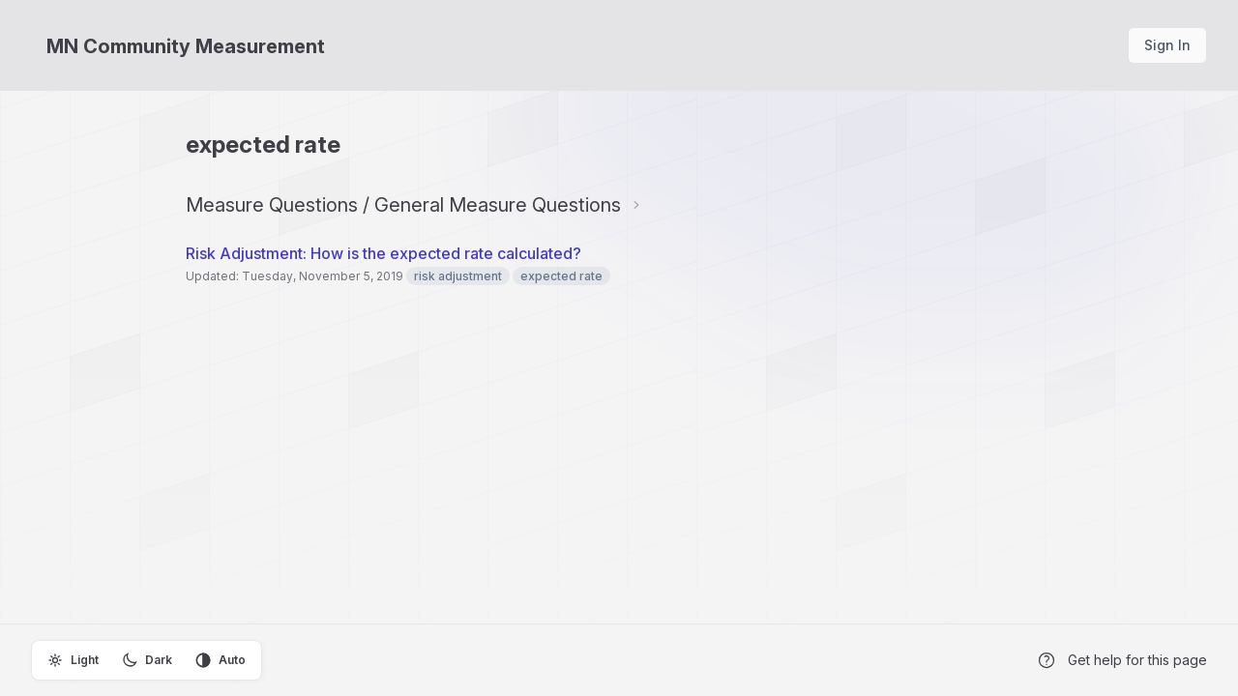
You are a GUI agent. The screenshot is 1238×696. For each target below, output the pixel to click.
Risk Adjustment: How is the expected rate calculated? (385, 253)
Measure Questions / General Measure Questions (403, 205)
